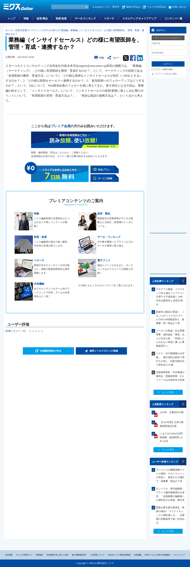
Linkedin (140, 58)
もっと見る (168, 392)
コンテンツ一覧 (173, 18)
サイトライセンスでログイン (168, 38)
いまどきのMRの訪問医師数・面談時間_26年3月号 (171, 437)
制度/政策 (61, 18)
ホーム (9, 30)
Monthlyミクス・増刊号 (106, 6)
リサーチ (109, 18)
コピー (115, 57)
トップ (11, 18)
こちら (60, 152)
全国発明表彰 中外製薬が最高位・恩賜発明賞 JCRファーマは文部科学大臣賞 (171, 376)
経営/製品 (42, 18)
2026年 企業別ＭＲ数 (172, 412)
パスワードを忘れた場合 (166, 74)
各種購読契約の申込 (50, 350)
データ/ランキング (85, 18)
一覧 (182, 281)
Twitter (126, 58)
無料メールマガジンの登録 (104, 350)
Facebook (133, 58)
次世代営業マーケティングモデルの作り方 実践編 (41, 30)
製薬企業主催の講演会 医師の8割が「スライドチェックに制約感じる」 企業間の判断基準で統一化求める (170, 515)
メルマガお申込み (156, 6)
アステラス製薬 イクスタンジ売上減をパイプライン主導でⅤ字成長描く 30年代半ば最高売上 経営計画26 (170, 297)
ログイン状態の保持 (164, 69)
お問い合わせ (179, 6)
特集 (26, 18)
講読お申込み (133, 6)
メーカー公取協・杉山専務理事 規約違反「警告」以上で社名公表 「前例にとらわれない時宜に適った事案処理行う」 (170, 338)
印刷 (101, 57)
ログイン (62, 156)
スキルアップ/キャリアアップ (139, 18)
